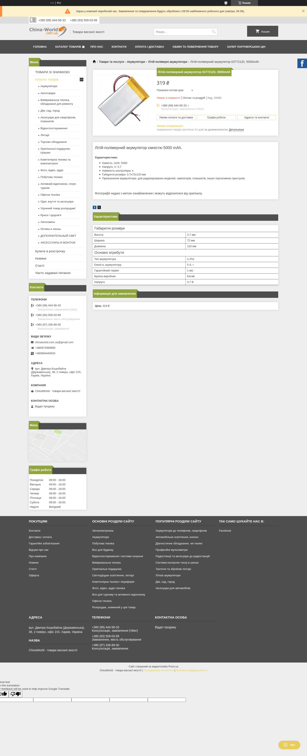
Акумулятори (136, 61)
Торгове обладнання (54, 141)
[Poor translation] (15, 694)
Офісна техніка (50, 194)
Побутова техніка (51, 177)
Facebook (225, 530)
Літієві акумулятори (168, 575)
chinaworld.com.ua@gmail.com (54, 342)
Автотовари (48, 93)
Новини (40, 258)
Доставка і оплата (40, 537)
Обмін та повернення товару (195, 46)
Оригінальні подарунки (106, 569)
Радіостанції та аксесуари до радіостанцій (183, 556)
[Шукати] (213, 32)
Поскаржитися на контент (158, 670)
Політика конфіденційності (191, 670)
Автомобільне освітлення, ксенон (177, 537)
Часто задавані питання (53, 273)
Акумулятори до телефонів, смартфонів (181, 530)
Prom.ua (173, 666)
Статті (39, 265)
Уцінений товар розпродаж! (58, 208)
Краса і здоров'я (51, 215)
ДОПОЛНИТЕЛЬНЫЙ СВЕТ (58, 235)
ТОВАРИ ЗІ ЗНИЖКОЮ (52, 72)
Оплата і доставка (149, 46)
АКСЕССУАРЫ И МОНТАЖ (58, 242)
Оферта (34, 575)
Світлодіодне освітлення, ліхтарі (113, 575)
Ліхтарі (45, 135)
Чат (289, 745)
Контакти (119, 46)
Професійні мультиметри (172, 549)
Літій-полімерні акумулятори (167, 61)
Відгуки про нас (39, 549)
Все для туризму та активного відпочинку (118, 594)
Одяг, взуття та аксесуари (57, 201)
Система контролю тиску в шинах (177, 562)
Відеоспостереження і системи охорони (117, 556)
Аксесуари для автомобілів (173, 588)
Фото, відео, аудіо (52, 170)
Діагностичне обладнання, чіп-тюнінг (179, 543)
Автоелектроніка (102, 530)
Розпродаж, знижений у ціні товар (113, 607)
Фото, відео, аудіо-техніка (108, 588)
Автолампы (48, 222)
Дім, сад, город (50, 110)
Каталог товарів (68, 46)
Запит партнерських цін (246, 46)
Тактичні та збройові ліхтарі (173, 569)
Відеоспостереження (54, 128)
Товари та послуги (111, 61)
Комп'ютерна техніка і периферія (113, 581)
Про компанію (38, 556)
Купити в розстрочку (50, 251)
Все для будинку (102, 549)
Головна (40, 46)
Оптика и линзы (51, 229)
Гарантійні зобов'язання (44, 543)
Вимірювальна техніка (106, 562)
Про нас (96, 46)
